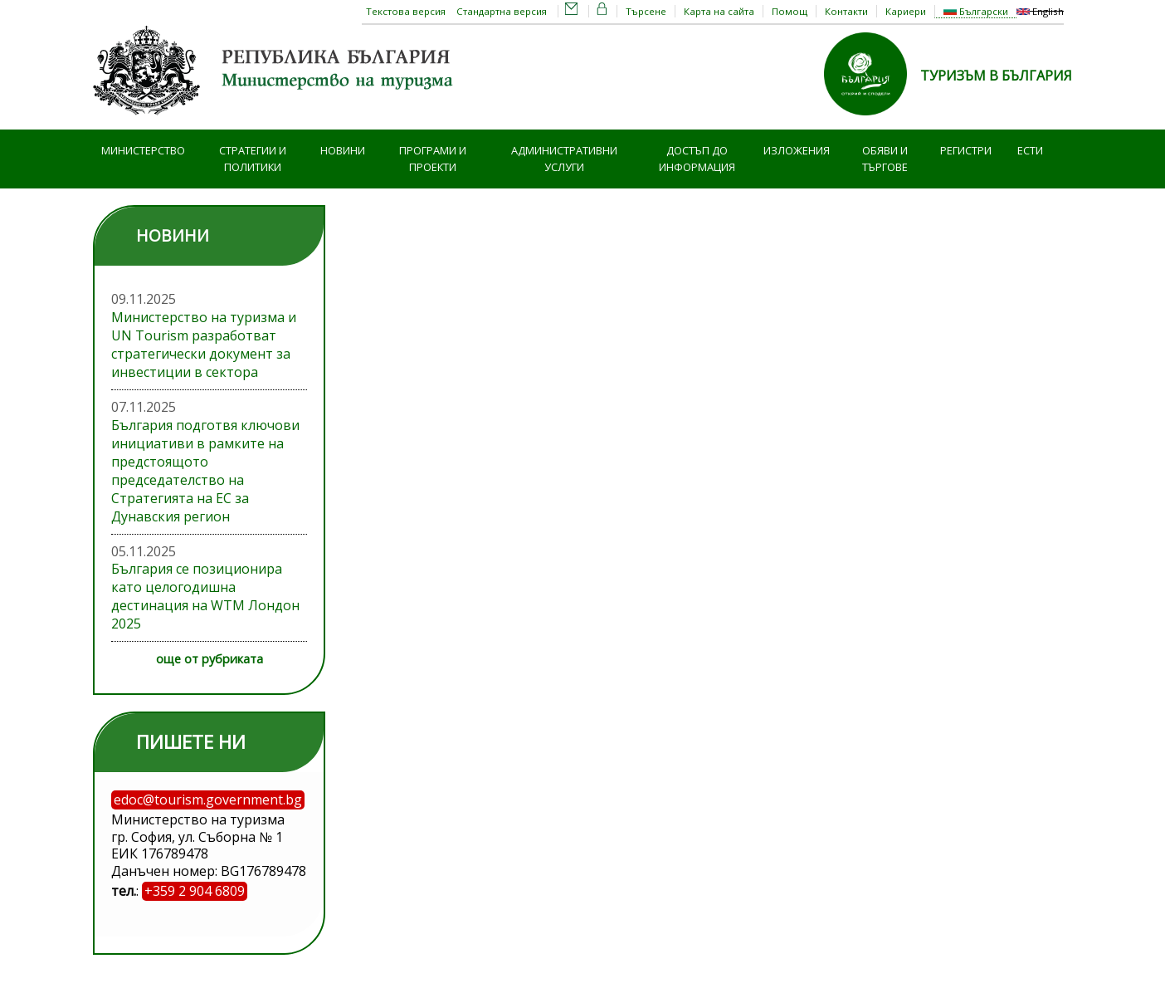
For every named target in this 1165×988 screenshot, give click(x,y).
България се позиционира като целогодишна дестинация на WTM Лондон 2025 (205, 596)
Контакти (846, 11)
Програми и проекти (432, 159)
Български (975, 11)
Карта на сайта (719, 11)
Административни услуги (564, 159)
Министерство (143, 150)
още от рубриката (209, 659)
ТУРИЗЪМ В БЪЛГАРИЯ (996, 75)
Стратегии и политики (252, 159)
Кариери (905, 11)
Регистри (966, 150)
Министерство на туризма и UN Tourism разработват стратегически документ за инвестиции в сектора (203, 344)
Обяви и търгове (885, 159)
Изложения (796, 150)
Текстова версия (406, 11)
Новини (342, 150)
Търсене (646, 11)
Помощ (789, 11)
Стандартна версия (501, 11)
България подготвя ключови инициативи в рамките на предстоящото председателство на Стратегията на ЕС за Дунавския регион (205, 471)
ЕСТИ (1030, 150)
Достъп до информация (697, 159)
